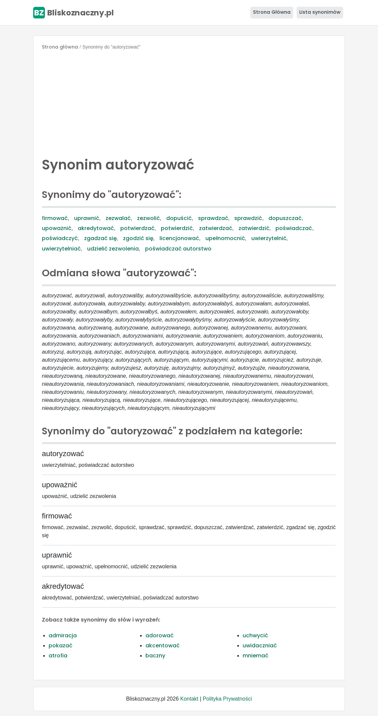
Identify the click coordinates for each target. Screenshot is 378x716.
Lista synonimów (319, 12)
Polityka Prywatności (227, 699)
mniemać (255, 655)
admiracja (63, 635)
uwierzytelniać (61, 249)
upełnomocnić (225, 238)
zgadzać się (100, 238)
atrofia (58, 655)
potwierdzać (137, 228)
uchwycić (255, 635)
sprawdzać (213, 218)
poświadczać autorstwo (178, 249)
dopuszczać (285, 218)
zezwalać (118, 218)
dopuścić (179, 218)
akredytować (96, 228)
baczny (155, 655)
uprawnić (86, 218)
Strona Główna (272, 12)
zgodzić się (138, 238)
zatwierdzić (254, 228)
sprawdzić (248, 218)
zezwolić (148, 218)
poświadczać (293, 228)
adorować (159, 635)
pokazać (60, 645)
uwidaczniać (260, 645)
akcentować (162, 645)
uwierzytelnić (269, 238)
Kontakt (189, 699)
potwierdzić (177, 228)
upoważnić (56, 228)
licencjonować (179, 238)
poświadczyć (60, 238)
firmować (55, 218)
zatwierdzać (215, 228)
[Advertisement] (189, 102)
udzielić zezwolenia (113, 249)
